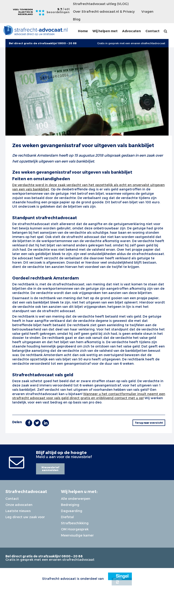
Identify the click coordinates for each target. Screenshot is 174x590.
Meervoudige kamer (77, 535)
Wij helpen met (105, 31)
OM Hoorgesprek (75, 529)
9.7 (58, 10)
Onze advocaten (18, 505)
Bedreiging (70, 505)
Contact (152, 31)
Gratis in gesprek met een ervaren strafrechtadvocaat (131, 43)
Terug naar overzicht (149, 422)
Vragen (147, 11)
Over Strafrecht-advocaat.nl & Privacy (104, 11)
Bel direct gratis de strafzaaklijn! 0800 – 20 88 (44, 556)
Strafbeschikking (75, 523)
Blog (76, 19)
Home (83, 31)
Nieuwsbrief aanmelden (50, 469)
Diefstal (67, 517)
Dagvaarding (71, 511)
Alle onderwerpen (75, 498)
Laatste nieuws (18, 511)
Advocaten (131, 31)
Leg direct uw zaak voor (25, 517)
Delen (17, 422)
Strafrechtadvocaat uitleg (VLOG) (100, 4)
